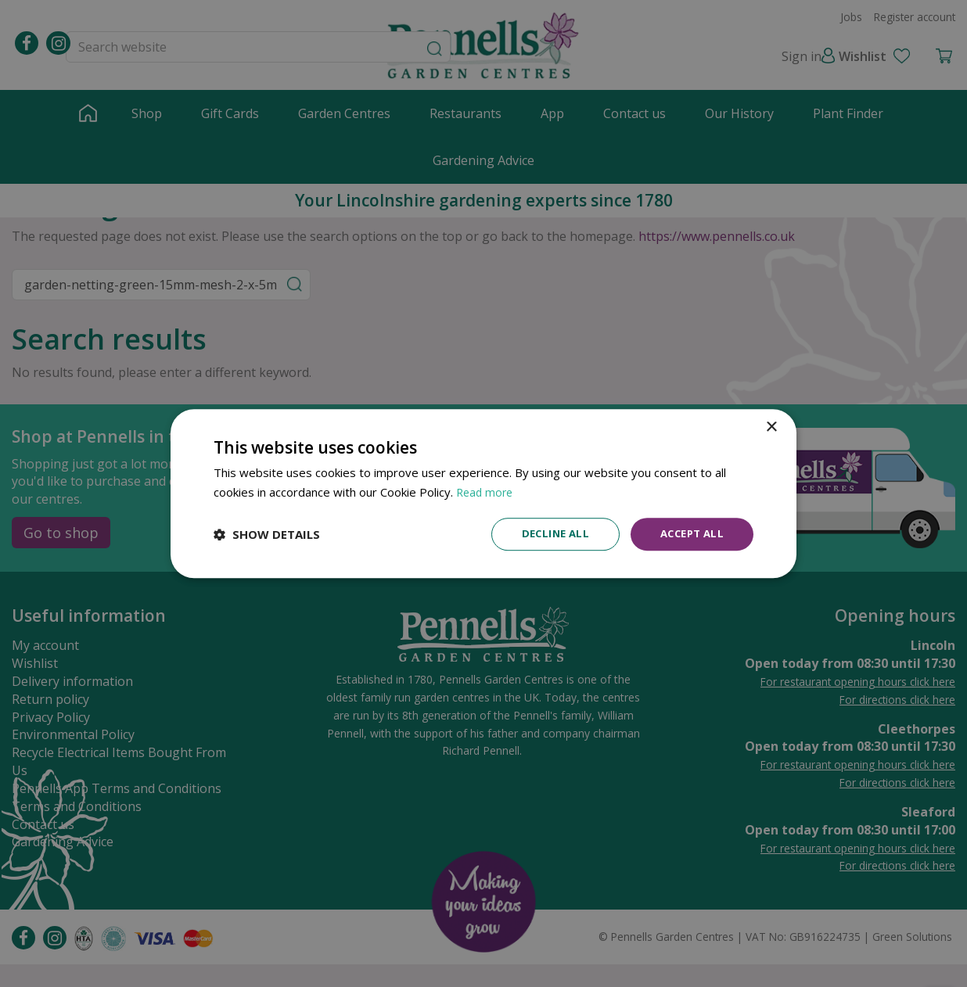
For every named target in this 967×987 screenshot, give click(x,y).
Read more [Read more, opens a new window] (486, 491)
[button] (267, 534)
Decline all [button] (547, 533)
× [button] (771, 426)
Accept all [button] (689, 533)
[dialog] (483, 494)
